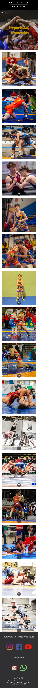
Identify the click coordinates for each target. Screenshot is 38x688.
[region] (19, 5)
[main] (19, 30)
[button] (2, 12)
